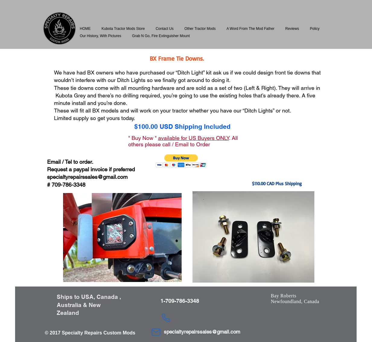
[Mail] (156, 332)
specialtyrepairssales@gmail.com (87, 177)
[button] (123, 28)
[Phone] (166, 318)
